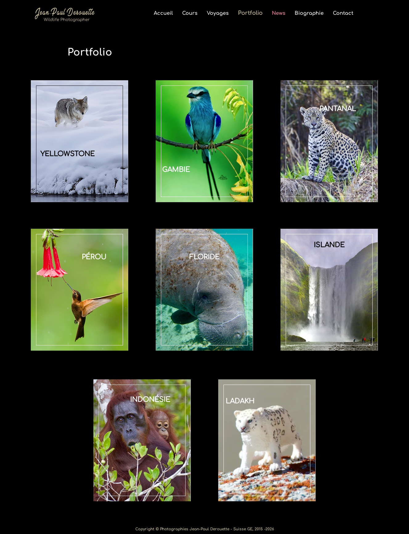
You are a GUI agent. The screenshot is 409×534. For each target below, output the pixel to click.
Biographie (309, 13)
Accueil (163, 13)
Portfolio (250, 13)
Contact (343, 13)
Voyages (218, 13)
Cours (190, 13)
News (278, 13)
